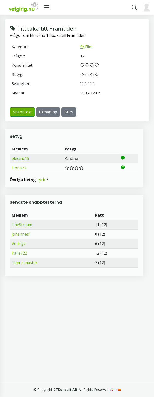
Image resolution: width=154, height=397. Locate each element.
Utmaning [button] (48, 112)
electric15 (20, 158)
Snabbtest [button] (22, 112)
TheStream (22, 224)
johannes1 (21, 234)
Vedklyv (19, 243)
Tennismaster (24, 262)
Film (86, 46)
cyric (42, 179)
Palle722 (19, 253)
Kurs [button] (69, 112)
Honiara (19, 168)
